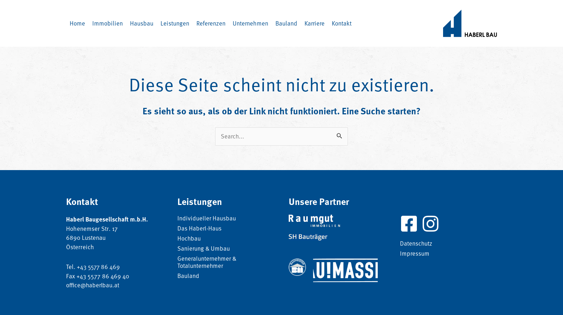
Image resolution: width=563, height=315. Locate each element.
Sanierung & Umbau (204, 248)
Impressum (415, 253)
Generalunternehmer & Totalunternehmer (207, 262)
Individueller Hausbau (206, 218)
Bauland (188, 276)
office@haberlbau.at (93, 284)
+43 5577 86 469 (99, 266)
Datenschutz (416, 243)
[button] (141, 23)
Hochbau (189, 238)
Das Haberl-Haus (199, 228)
